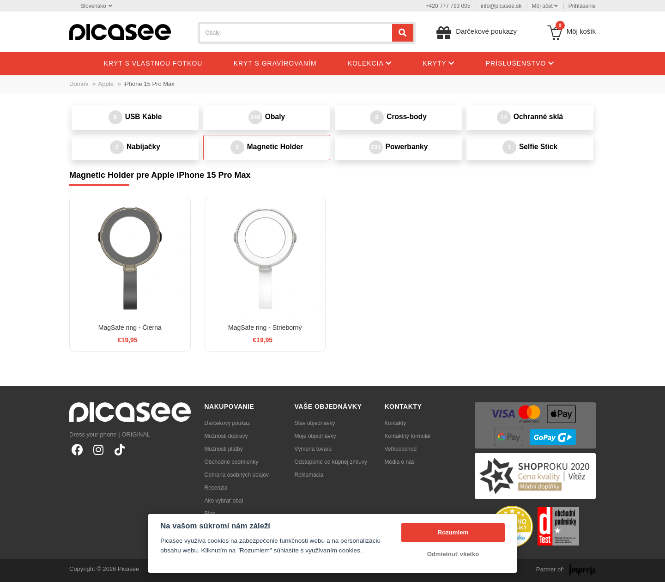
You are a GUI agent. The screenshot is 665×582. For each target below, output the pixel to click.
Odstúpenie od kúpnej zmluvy (331, 462)
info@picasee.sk (501, 6)
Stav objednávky (315, 423)
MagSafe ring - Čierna (130, 327)
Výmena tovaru (313, 449)
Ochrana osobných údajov (237, 475)
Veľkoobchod (401, 449)
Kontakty (395, 423)
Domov (78, 83)
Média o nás (400, 462)
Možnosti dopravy (226, 436)
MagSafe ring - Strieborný (265, 327)
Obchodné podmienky (232, 462)
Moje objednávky (315, 436)
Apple (106, 83)
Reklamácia (309, 475)
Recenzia (216, 488)
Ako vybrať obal (224, 500)
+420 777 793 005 (448, 6)
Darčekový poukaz (227, 423)
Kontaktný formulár (408, 436)
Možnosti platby (224, 449)
